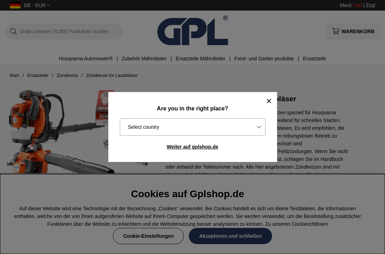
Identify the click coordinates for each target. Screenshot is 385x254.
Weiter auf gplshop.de (192, 147)
